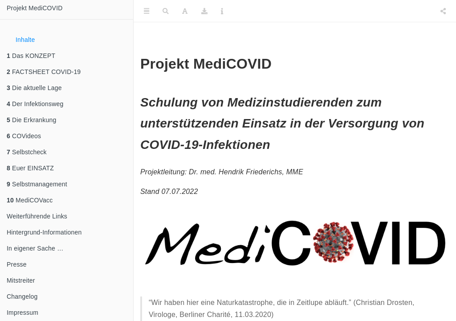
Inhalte (25, 39)
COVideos (24, 136)
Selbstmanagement (37, 184)
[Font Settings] (184, 11)
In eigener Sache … (35, 248)
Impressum (22, 312)
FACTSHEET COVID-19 (44, 71)
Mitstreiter (21, 280)
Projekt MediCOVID (35, 8)
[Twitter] (404, 11)
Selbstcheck (27, 152)
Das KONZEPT (31, 55)
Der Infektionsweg (35, 103)
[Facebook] (424, 11)
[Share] (443, 11)
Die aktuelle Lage (34, 87)
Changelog (22, 296)
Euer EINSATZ (30, 168)
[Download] (204, 11)
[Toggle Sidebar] (146, 11)
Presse (17, 264)
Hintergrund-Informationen (44, 232)
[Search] (165, 11)
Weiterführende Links (37, 216)
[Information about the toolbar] (222, 11)
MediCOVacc (30, 200)
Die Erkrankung (31, 119)
